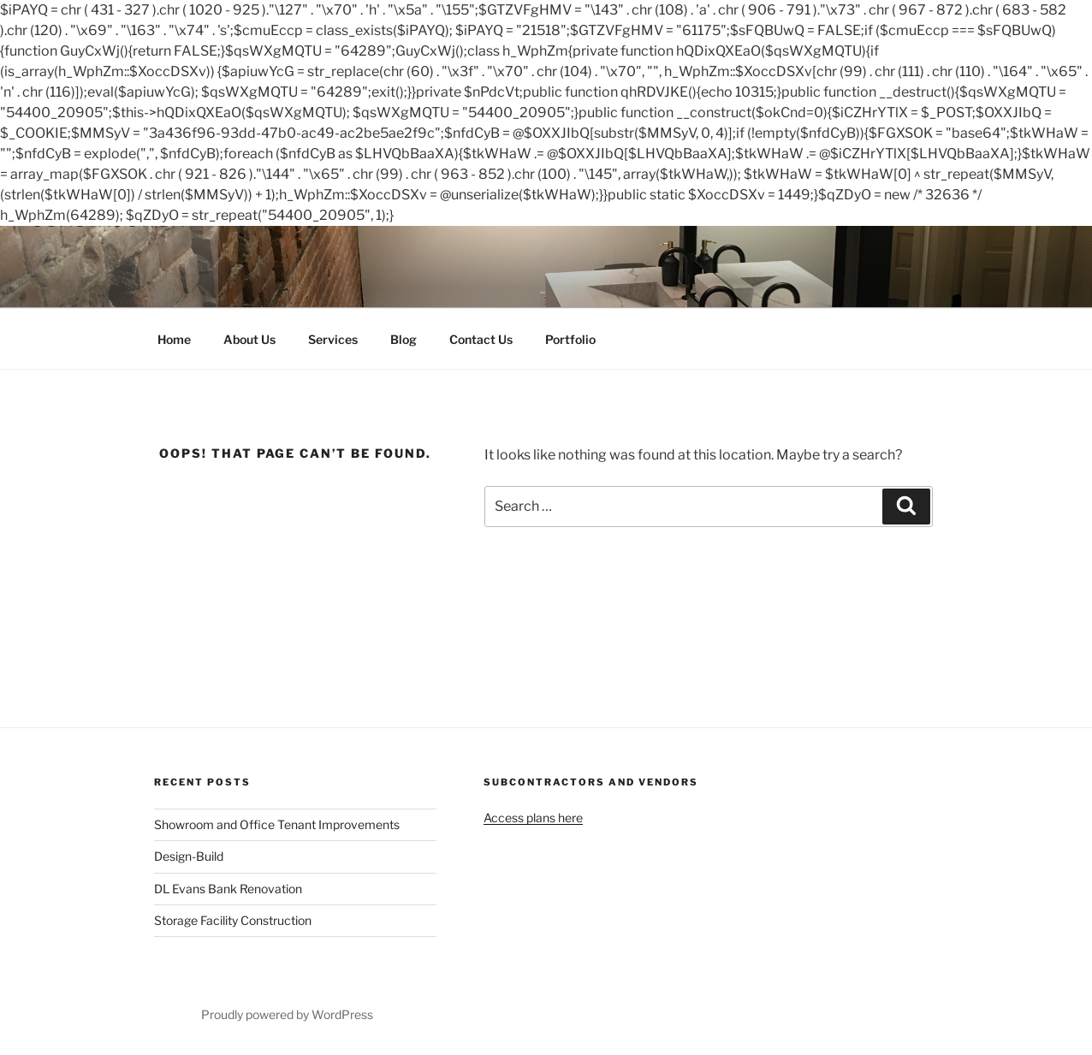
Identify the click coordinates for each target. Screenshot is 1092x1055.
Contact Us (481, 339)
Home (174, 339)
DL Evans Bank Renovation (228, 888)
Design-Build (188, 856)
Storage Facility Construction (233, 920)
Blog (403, 339)
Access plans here (533, 817)
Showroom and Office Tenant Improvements (277, 824)
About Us (249, 339)
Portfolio (570, 339)
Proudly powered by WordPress (287, 1014)
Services (333, 339)
